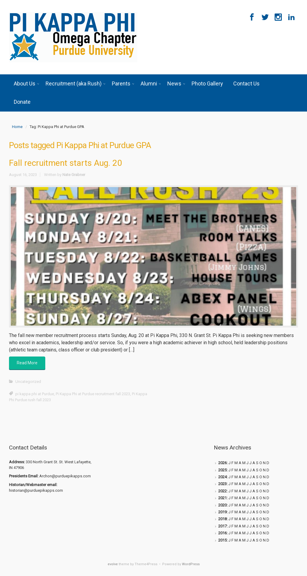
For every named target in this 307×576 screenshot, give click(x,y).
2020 (222, 505)
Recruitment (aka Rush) (74, 83)
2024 (222, 477)
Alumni (149, 83)
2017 (222, 526)
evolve (113, 564)
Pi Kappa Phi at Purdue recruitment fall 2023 (93, 394)
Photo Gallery (207, 83)
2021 (222, 498)
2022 (222, 491)
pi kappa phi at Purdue (34, 394)
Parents (121, 83)
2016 (222, 533)
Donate (22, 102)
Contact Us (246, 83)
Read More (27, 362)
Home (17, 126)
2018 (222, 519)
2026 (222, 463)
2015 (222, 540)
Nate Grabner (73, 174)
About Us (24, 83)
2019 (222, 512)
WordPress (191, 564)
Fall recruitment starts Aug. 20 (65, 163)
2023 (222, 484)
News (174, 83)
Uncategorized (28, 381)
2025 (222, 470)
